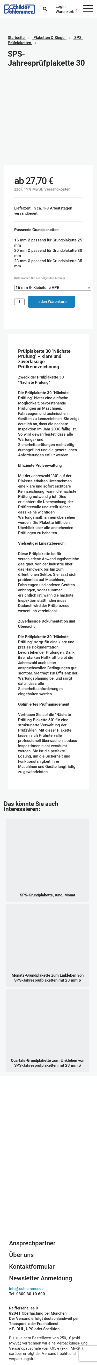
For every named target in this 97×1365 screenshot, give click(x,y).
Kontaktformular (32, 1182)
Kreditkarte (62, 1323)
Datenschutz (20, 1323)
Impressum (18, 1318)
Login (60, 6)
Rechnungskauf (66, 1333)
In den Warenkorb (51, 217)
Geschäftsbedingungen (25, 1312)
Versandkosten (57, 105)
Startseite (16, 37)
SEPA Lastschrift (67, 1318)
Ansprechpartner (32, 1159)
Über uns (21, 1170)
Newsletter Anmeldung (40, 1194)
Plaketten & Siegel (49, 37)
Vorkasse (61, 1328)
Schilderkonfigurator (48, 1119)
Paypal (58, 1312)
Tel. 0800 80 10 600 (27, 1209)
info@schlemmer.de (26, 1204)
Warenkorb (65, 11)
